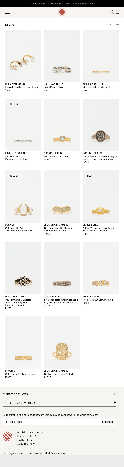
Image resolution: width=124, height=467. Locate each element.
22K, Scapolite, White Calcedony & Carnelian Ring (19, 229)
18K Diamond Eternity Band (96, 87)
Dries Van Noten (15, 83)
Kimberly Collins (93, 83)
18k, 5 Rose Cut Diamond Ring (98, 299)
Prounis (10, 370)
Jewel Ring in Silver (53, 87)
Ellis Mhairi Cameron (57, 224)
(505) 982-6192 (26, 444)
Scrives (9, 224)
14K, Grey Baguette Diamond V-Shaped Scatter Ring (58, 229)
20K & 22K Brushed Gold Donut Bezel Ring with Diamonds (98, 229)
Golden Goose (70, 3)
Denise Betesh (55, 3)
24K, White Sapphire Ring (56, 156)
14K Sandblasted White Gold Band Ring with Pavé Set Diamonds (61, 301)
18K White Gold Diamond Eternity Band (16, 157)
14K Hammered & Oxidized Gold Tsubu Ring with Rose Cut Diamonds (18, 302)
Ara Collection (53, 153)
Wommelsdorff (87, 3)
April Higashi (91, 296)
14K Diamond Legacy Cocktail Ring (61, 374)
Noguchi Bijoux (92, 153)
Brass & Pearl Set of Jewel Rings (21, 87)
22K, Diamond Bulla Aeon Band (20, 374)
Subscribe (108, 421)
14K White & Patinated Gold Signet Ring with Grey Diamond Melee (100, 157)
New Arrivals (35, 3)
